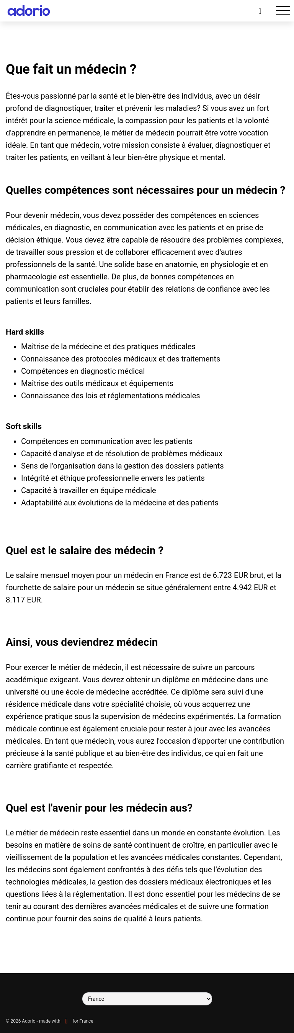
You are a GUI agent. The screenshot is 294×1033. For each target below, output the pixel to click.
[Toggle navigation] (283, 10)
